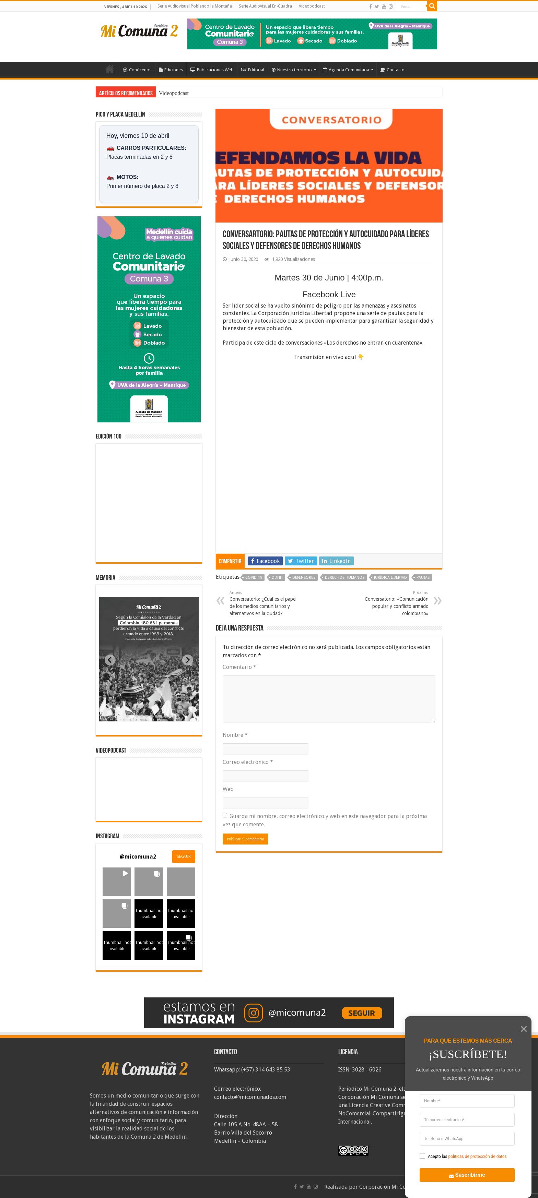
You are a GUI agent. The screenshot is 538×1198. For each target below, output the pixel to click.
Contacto (392, 69)
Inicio (110, 69)
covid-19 (253, 577)
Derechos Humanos (344, 577)
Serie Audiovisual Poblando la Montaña (194, 6)
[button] (117, 881)
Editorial (252, 69)
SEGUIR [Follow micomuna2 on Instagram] (184, 856)
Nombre (235, 735)
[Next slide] (187, 660)
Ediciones (171, 69)
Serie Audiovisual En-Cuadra (265, 6)
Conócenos (137, 69)
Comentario (239, 667)
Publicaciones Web (212, 69)
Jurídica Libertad (390, 577)
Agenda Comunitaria (346, 69)
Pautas (423, 577)
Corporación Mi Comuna (389, 1187)
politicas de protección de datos (477, 1156)
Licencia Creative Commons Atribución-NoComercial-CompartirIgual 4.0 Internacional (392, 1113)
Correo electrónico (248, 762)
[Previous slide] (110, 660)
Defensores (303, 577)
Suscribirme (463, 1174)
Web (228, 789)
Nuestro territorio (292, 69)
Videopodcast (312, 6)
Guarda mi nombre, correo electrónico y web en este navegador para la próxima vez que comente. (325, 820)
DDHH (277, 577)
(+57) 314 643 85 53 (265, 1069)
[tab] (127, 716)
